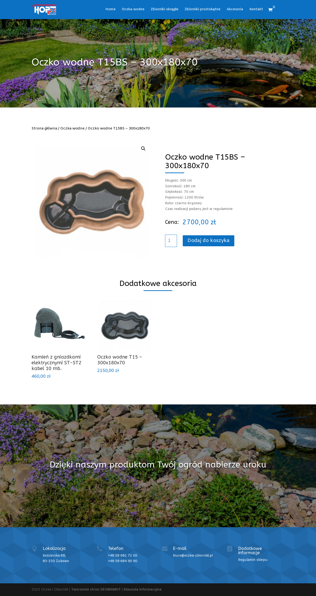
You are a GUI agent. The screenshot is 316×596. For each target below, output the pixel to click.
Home (110, 10)
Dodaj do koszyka (208, 240)
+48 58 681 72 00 (122, 555)
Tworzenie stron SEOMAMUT (96, 589)
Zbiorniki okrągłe (164, 10)
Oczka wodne (133, 10)
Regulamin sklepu (253, 560)
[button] (143, 148)
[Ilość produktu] (171, 241)
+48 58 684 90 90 (122, 561)
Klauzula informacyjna (142, 589)
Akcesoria (235, 10)
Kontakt (256, 10)
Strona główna (44, 128)
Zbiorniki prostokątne (202, 10)
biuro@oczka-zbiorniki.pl (193, 555)
